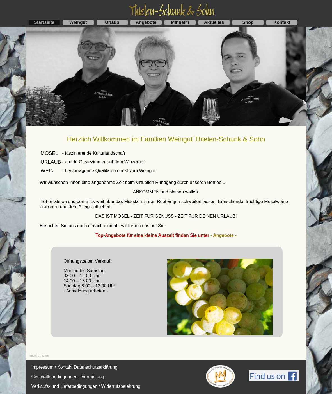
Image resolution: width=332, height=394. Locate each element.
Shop (248, 22)
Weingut (78, 22)
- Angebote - (223, 235)
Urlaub (112, 22)
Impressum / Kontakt (52, 367)
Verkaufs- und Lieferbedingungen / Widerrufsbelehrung (86, 386)
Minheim (180, 22)
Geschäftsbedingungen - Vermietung (67, 376)
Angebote (146, 22)
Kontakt (282, 22)
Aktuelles (214, 22)
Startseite (44, 22)
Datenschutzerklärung (96, 367)
